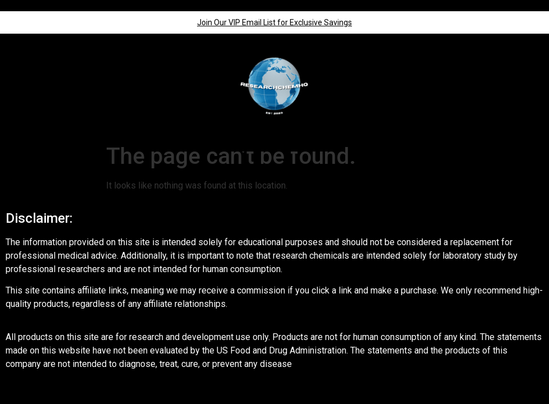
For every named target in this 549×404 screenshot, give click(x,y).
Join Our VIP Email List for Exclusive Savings (274, 22)
